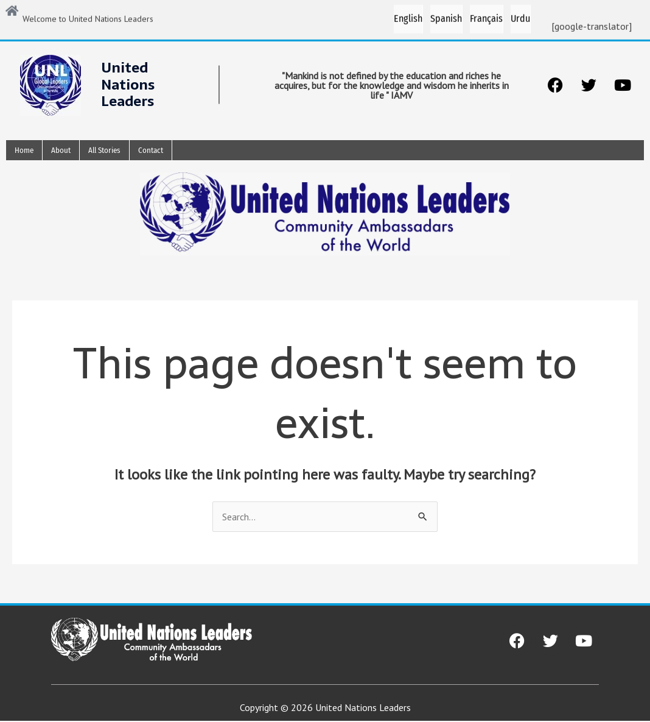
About (61, 150)
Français (486, 15)
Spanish (446, 15)
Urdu (520, 15)
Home (24, 150)
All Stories (104, 150)
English (408, 15)
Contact (150, 150)
